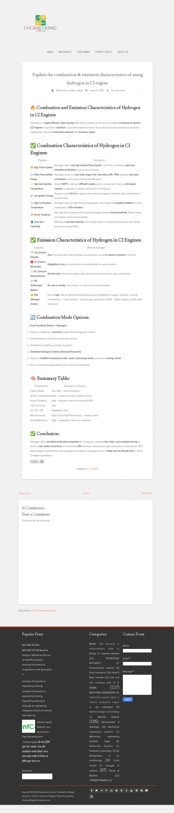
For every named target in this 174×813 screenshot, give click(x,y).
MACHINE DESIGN (30, 653)
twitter (98, 799)
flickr (104, 799)
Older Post (147, 501)
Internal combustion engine (104, 710)
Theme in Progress (39, 804)
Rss (98, 803)
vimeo (144, 799)
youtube (138, 799)
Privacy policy (103, 52)
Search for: (27, 779)
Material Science (108, 725)
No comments (118, 98)
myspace (121, 799)
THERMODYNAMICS (98, 788)
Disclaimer (83, 52)
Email (92, 803)
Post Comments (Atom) (44, 618)
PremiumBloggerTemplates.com (36, 808)
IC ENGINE (93, 477)
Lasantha (69, 804)
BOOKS (92, 652)
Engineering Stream (47, 800)
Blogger (71, 800)
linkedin (115, 799)
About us (123, 52)
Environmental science (101, 676)
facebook (92, 799)
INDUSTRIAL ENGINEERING (102, 700)
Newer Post (25, 501)
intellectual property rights (102, 705)
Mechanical (65, 52)
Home (50, 52)
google (110, 799)
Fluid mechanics (97, 680)
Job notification (104, 715)
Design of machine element (104, 661)
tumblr (133, 799)
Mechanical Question (101, 754)
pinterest (127, 799)
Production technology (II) (102, 759)
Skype (150, 799)
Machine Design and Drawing (104, 720)
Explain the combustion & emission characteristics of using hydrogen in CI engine (87, 82)
